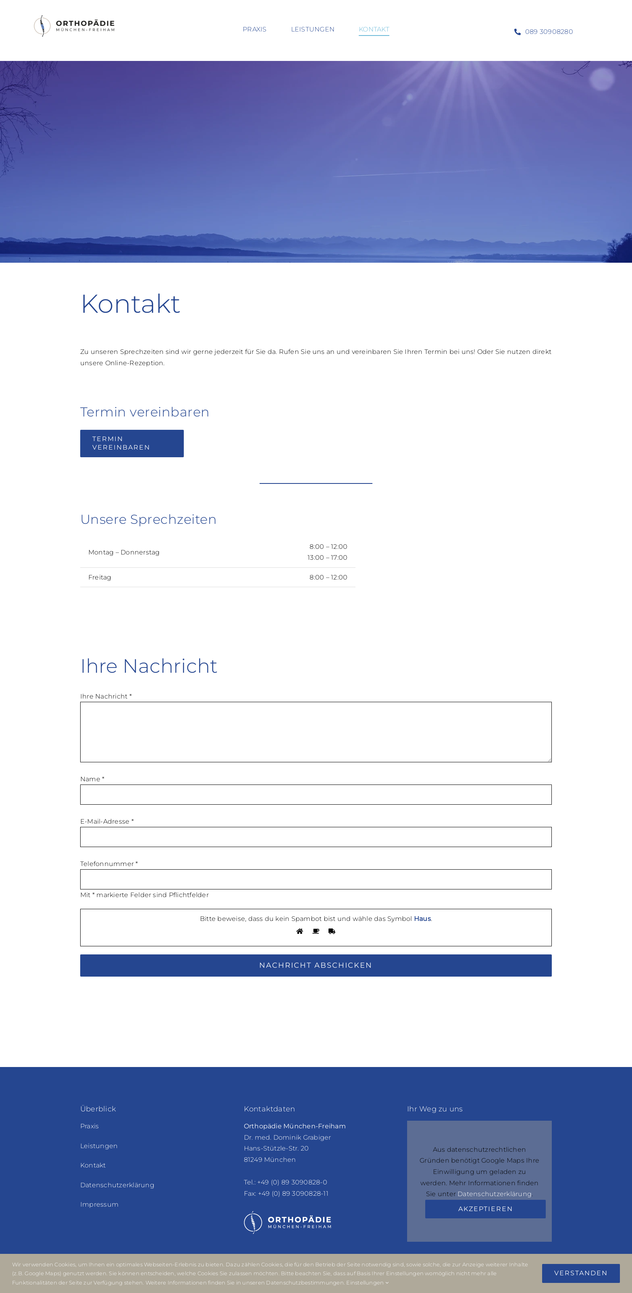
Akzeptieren (485, 1209)
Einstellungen (367, 1282)
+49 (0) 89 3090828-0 (292, 1182)
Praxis (89, 1126)
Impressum (99, 1204)
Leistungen (99, 1146)
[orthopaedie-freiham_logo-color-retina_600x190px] (74, 13)
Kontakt (93, 1165)
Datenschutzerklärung (117, 1185)
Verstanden (581, 1273)
